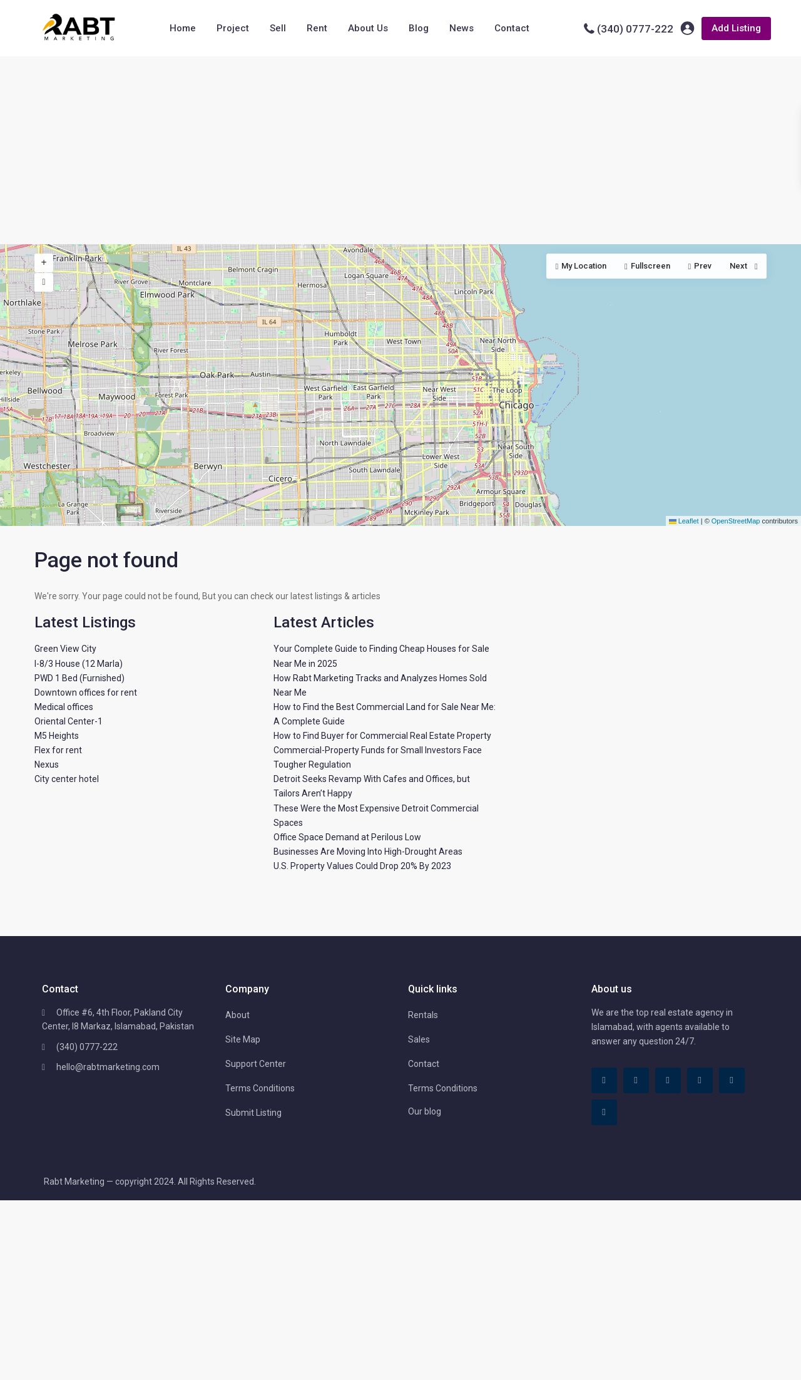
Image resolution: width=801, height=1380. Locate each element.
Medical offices (63, 707)
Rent (317, 28)
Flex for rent (58, 750)
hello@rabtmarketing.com (108, 1067)
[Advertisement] (400, 150)
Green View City (65, 649)
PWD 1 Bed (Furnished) (79, 678)
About (237, 1015)
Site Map (242, 1039)
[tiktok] (636, 1080)
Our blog (424, 1111)
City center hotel (66, 779)
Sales (419, 1039)
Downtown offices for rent (85, 692)
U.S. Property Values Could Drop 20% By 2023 (362, 866)
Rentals (423, 1015)
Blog (419, 28)
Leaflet (684, 521)
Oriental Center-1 (68, 721)
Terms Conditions (260, 1088)
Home (183, 28)
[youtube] (732, 1080)
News (461, 28)
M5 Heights (56, 736)
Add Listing (736, 28)
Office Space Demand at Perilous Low (347, 837)
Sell (278, 28)
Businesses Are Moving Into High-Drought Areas (367, 852)
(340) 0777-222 (635, 29)
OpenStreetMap (736, 521)
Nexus (46, 765)
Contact (511, 28)
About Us (368, 28)
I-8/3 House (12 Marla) (78, 664)
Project (233, 28)
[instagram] (604, 1112)
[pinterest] (700, 1080)
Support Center (255, 1064)
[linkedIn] (668, 1080)
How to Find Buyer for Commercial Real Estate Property (382, 736)
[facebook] (604, 1080)
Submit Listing (253, 1113)
